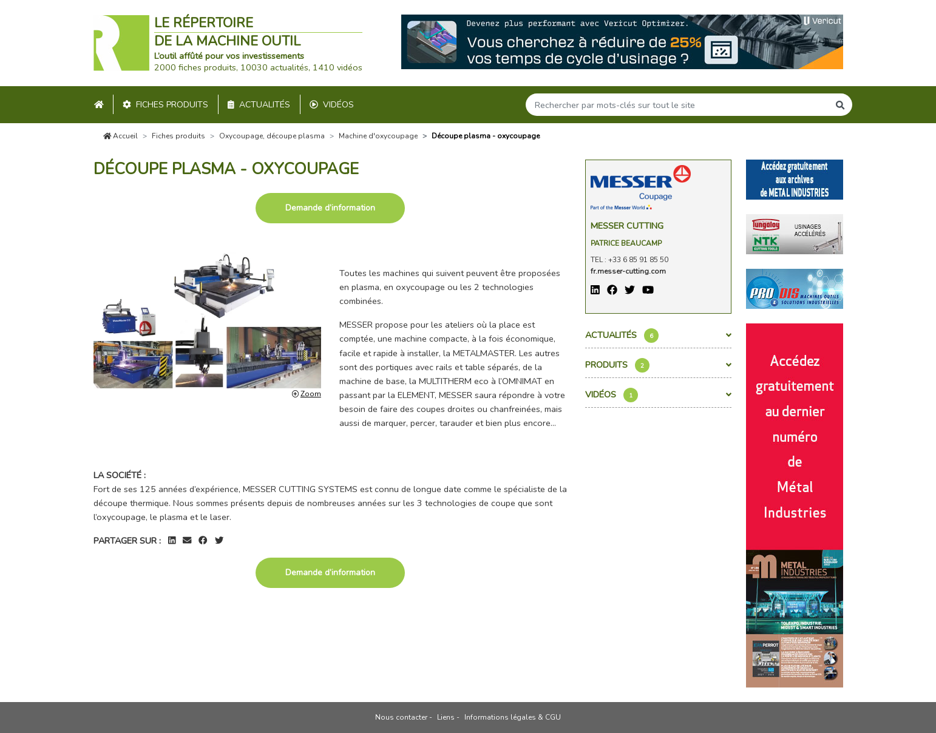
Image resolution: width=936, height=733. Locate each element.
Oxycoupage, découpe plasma (272, 136)
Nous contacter (401, 717)
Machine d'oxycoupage (378, 136)
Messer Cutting (627, 226)
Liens (446, 717)
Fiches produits (165, 104)
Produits (658, 365)
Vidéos (332, 104)
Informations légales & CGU (512, 717)
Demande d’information (330, 208)
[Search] (677, 104)
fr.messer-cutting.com (628, 271)
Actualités (259, 104)
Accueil (120, 136)
